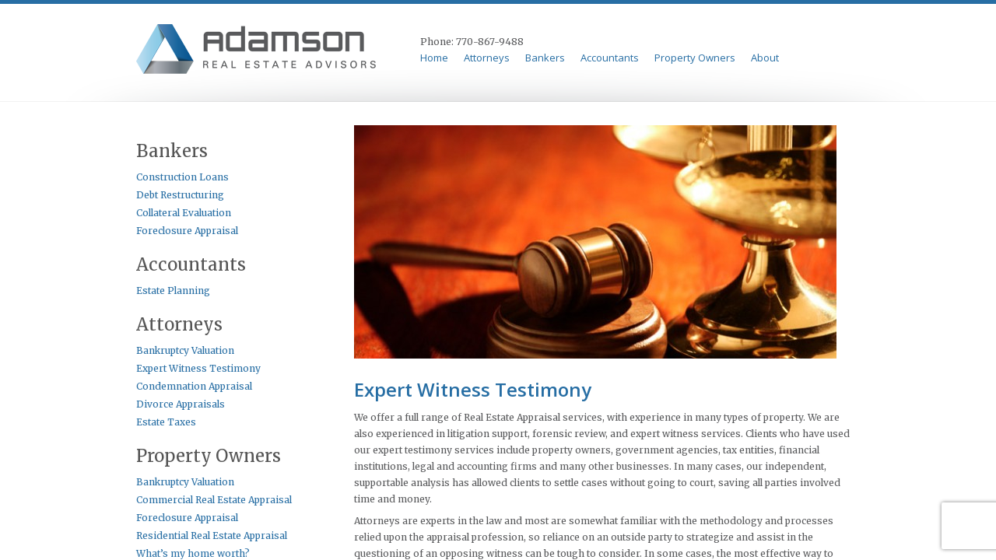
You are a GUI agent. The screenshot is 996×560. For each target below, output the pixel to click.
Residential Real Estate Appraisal (211, 535)
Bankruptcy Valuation (185, 350)
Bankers (545, 58)
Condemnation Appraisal (194, 386)
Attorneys (487, 58)
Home (434, 58)
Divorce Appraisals (180, 404)
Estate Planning (173, 290)
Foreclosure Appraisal (187, 230)
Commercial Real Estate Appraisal (214, 500)
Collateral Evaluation (183, 213)
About (765, 58)
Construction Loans (182, 177)
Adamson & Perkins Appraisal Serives (258, 51)
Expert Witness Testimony (198, 368)
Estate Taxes (166, 422)
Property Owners (694, 58)
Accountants (609, 58)
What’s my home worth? (193, 553)
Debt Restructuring (180, 195)
